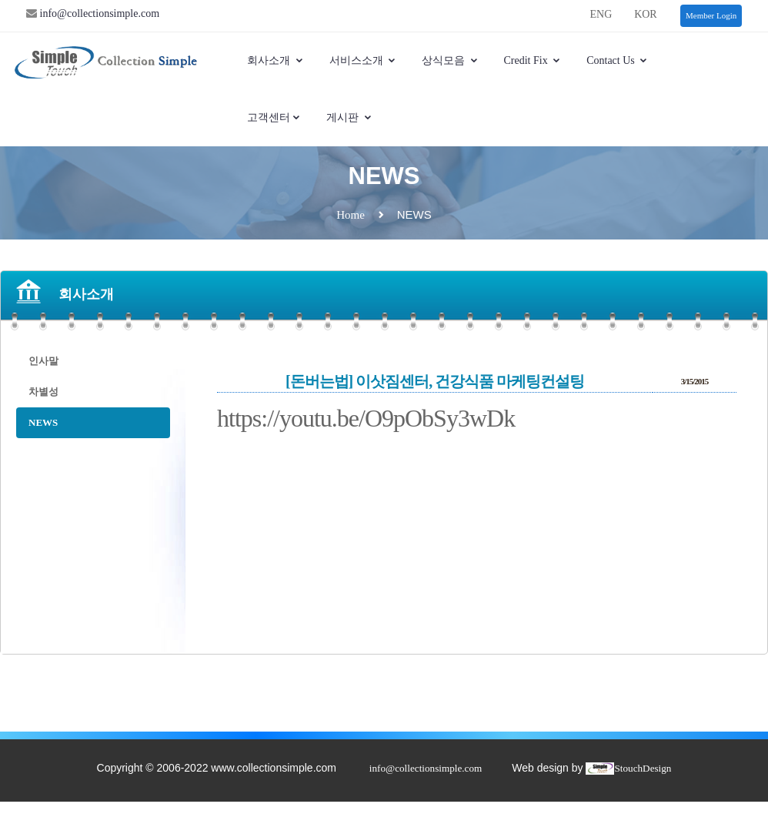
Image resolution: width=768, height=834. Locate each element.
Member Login (711, 15)
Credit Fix (533, 60)
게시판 (349, 117)
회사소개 (275, 60)
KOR (645, 14)
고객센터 (274, 117)
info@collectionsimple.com (98, 13)
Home (350, 215)
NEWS (43, 422)
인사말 (43, 361)
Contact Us (617, 60)
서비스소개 (363, 60)
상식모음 (450, 60)
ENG (600, 14)
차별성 (43, 391)
